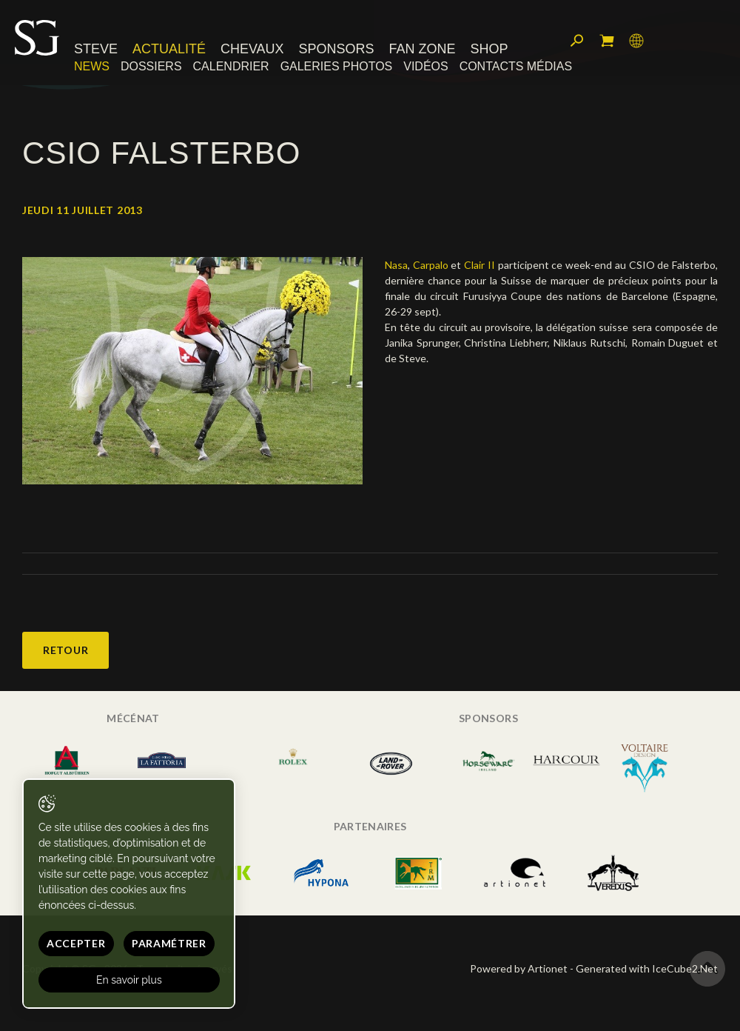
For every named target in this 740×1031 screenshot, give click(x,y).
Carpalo (430, 264)
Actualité (169, 49)
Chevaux (252, 49)
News (92, 66)
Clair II (479, 264)
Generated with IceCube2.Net (647, 968)
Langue (636, 40)
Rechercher (577, 40)
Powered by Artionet (519, 968)
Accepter (76, 943)
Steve (96, 49)
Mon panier (606, 40)
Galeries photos (336, 66)
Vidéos (425, 66)
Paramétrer (169, 943)
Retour (65, 650)
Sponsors (336, 49)
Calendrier (231, 66)
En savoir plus (129, 980)
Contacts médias (516, 66)
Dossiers (151, 66)
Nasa (396, 264)
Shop (489, 49)
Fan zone (421, 49)
